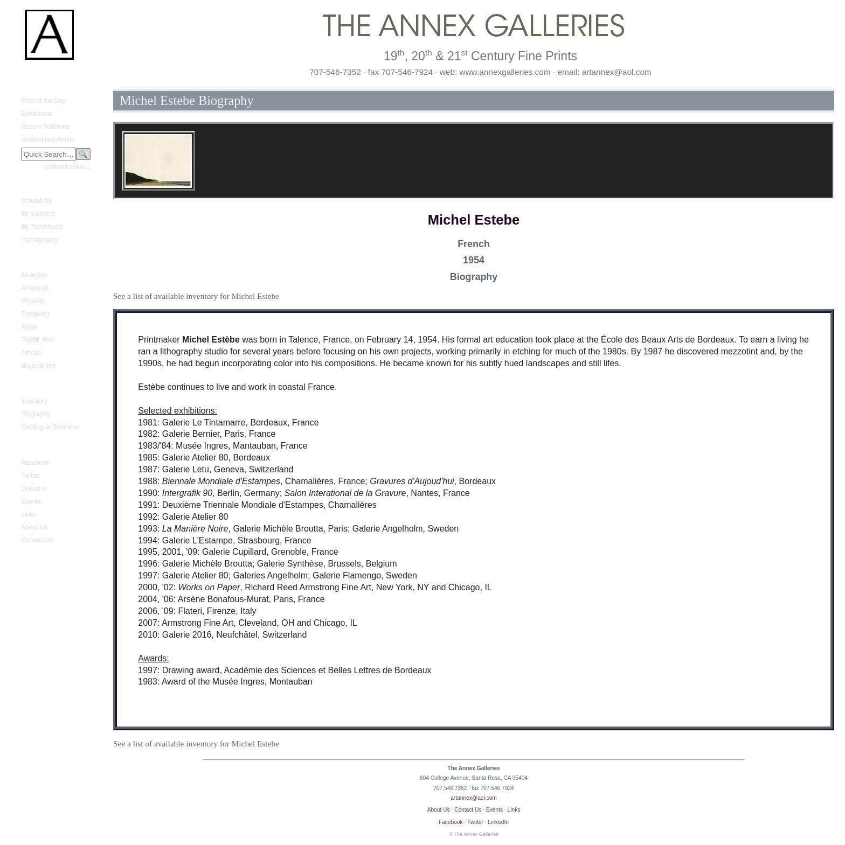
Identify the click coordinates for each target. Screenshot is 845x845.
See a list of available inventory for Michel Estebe (196, 296)
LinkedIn (498, 822)
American (35, 288)
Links (28, 514)
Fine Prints (30, 184)
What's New (32, 84)
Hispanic (33, 301)
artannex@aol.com (474, 798)
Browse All (36, 201)
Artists (23, 259)
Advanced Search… (67, 166)
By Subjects (38, 214)
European (35, 314)
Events (31, 501)
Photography (39, 239)
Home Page (32, 75)
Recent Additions (45, 126)
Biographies (38, 365)
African (31, 353)
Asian (29, 327)
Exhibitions (36, 113)
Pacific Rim (37, 340)
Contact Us (37, 540)
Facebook (35, 462)
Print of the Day (43, 100)
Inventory (34, 401)
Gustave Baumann (41, 385)
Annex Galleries (37, 446)
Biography (35, 414)
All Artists (34, 275)
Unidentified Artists (47, 139)
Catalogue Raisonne (50, 427)
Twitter (30, 475)
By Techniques (42, 227)
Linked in (34, 488)
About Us (34, 527)
